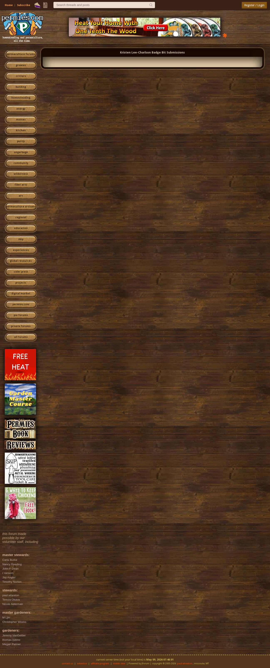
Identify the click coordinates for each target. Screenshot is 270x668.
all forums (21, 337)
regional (20, 217)
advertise (82, 663)
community (21, 163)
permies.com (20, 304)
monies (21, 119)
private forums (21, 326)
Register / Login (254, 5)
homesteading (20, 97)
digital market (20, 293)
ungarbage (21, 152)
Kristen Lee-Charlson (135, 52)
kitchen (21, 130)
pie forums (21, 315)
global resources (21, 261)
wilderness (21, 174)
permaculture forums (21, 54)
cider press (21, 271)
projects (20, 282)
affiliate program (100, 663)
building (21, 87)
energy (20, 108)
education (21, 228)
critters (21, 76)
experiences (21, 250)
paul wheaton (184, 663)
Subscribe (23, 5)
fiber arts (21, 184)
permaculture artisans (21, 206)
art (21, 195)
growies (21, 65)
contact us (67, 663)
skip (20, 239)
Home (9, 5)
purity (21, 141)
